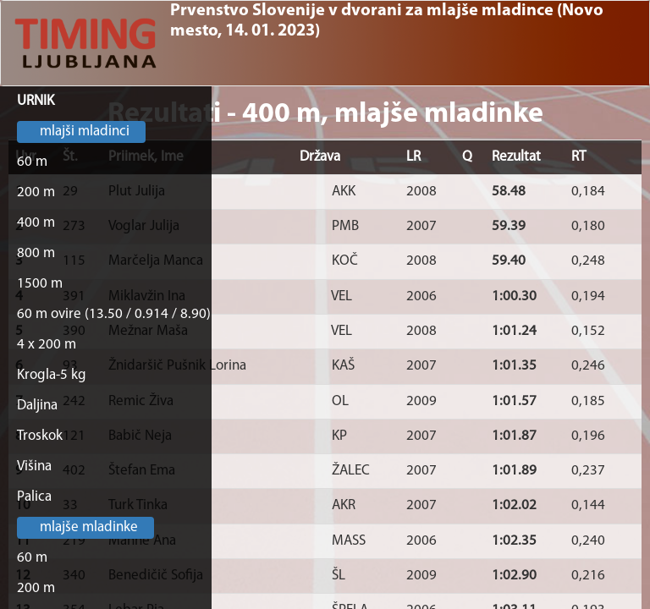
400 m (36, 223)
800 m (36, 253)
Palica (34, 497)
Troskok (40, 436)
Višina (34, 466)
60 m (32, 162)
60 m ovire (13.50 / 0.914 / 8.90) (114, 314)
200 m (36, 192)
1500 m (40, 284)
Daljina (37, 405)
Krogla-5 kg (51, 375)
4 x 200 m (46, 344)
